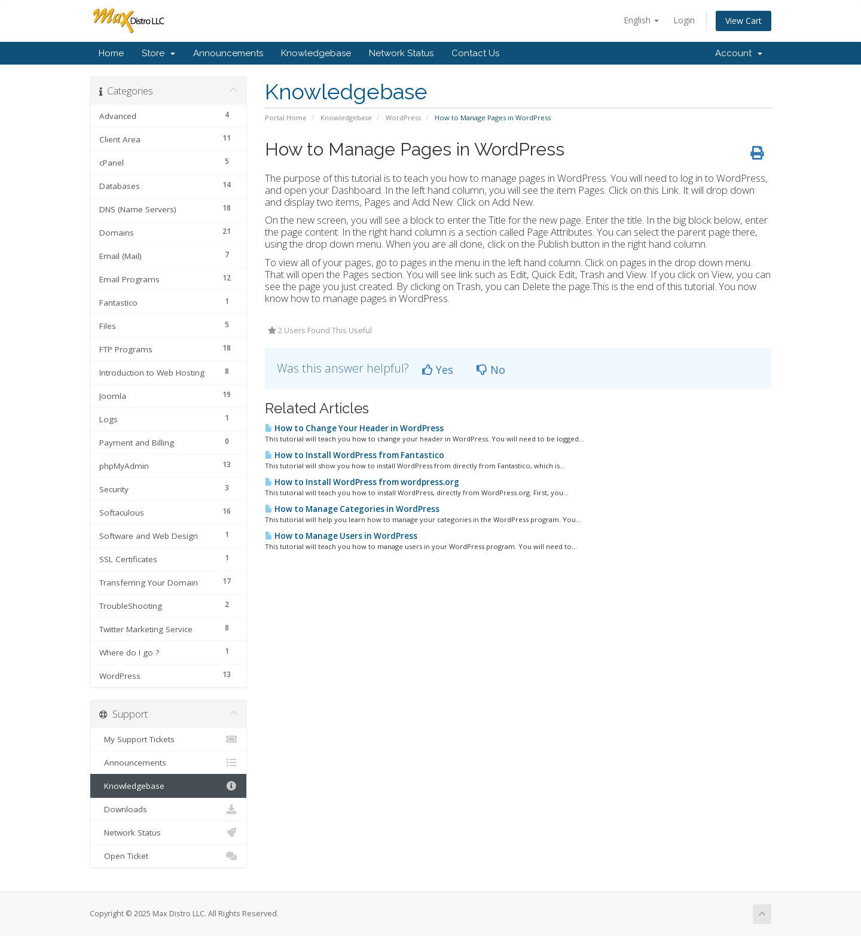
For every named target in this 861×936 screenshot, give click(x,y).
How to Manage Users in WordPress (341, 535)
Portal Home (286, 117)
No (491, 369)
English (641, 20)
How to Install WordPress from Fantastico (354, 455)
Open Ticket (168, 856)
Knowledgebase (316, 53)
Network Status (401, 53)
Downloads (168, 809)
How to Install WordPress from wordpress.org (362, 482)
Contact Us (475, 53)
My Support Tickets (168, 739)
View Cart (743, 20)
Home (111, 53)
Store (158, 53)
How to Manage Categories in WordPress (352, 509)
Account (738, 53)
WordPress (403, 117)
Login (684, 20)
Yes (437, 369)
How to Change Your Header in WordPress (354, 428)
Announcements (228, 53)
